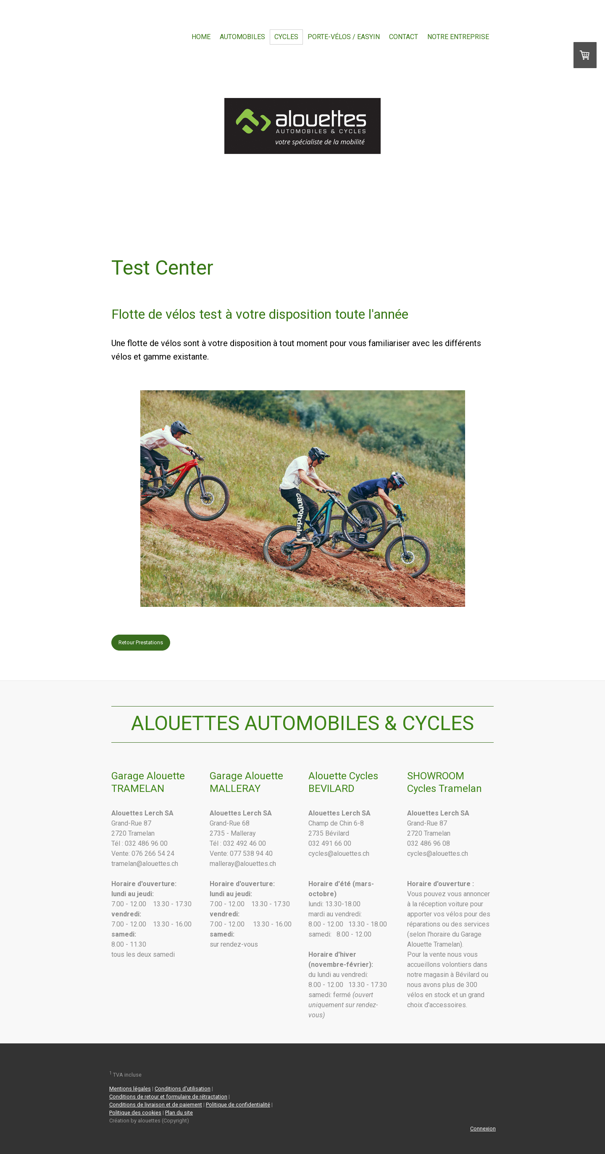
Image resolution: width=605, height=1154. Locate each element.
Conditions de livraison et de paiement (155, 1104)
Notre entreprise (458, 37)
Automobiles (242, 37)
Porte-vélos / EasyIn (344, 37)
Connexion (483, 1128)
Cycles (286, 37)
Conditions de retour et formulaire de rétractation (168, 1096)
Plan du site (179, 1112)
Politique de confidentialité (238, 1104)
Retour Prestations (140, 642)
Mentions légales (130, 1088)
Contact (403, 37)
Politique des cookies (135, 1112)
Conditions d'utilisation (182, 1088)
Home (201, 37)
